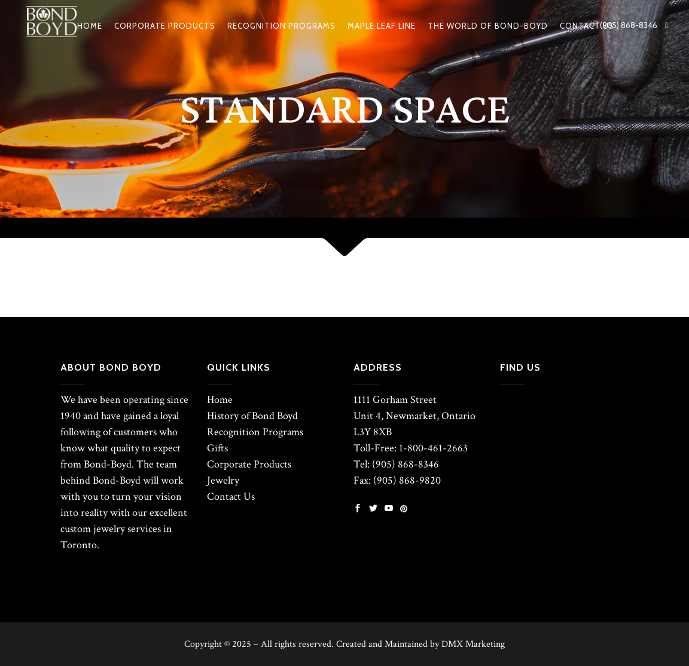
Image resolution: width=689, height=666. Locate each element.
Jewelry (223, 480)
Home (220, 400)
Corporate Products (249, 464)
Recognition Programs (255, 432)
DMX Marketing (473, 644)
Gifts (217, 448)
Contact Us (231, 496)
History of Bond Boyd (252, 416)
